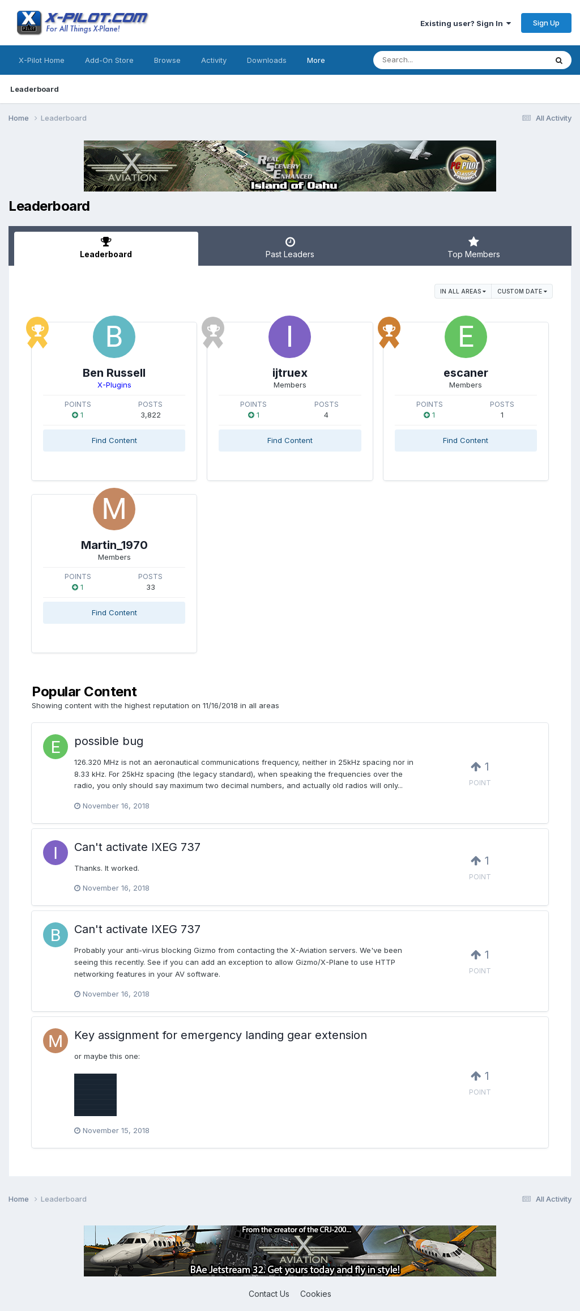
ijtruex (290, 373)
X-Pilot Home (42, 60)
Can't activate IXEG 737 (137, 847)
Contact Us (269, 1294)
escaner (465, 373)
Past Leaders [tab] (290, 247)
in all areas (463, 291)
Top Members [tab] (473, 247)
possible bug (108, 741)
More (316, 60)
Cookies (315, 1294)
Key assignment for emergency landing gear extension (220, 1035)
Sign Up (546, 22)
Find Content (114, 440)
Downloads (267, 60)
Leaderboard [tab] (106, 247)
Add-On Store (109, 60)
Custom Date (522, 291)
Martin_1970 (114, 545)
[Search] (429, 60)
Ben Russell (114, 373)
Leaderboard (34, 88)
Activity (214, 60)
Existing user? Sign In (465, 23)
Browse (167, 60)
